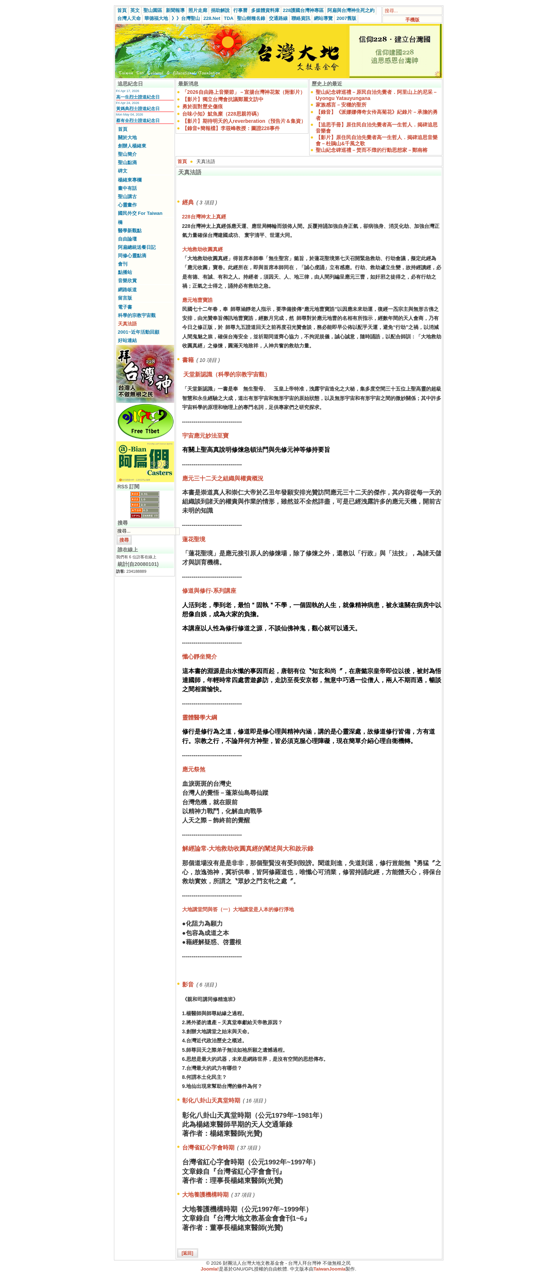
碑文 (122, 171)
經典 (188, 202)
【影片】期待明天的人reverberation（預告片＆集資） (244, 121)
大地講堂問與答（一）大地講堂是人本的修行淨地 (238, 909)
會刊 (122, 264)
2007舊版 (346, 18)
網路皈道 (127, 289)
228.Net (212, 18)
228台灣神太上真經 (204, 217)
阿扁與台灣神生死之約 (350, 10)
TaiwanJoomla (330, 1269)
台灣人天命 (129, 18)
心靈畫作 (127, 205)
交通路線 (278, 18)
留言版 (125, 298)
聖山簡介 (127, 154)
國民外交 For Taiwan (140, 213)
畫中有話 (127, 188)
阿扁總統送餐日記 (137, 247)
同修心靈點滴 (132, 255)
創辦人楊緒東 (132, 146)
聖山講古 (127, 196)
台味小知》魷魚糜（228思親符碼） (222, 114)
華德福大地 (156, 18)
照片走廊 (197, 10)
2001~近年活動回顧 (139, 332)
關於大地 (127, 137)
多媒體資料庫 (265, 10)
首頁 (122, 10)
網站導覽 (323, 18)
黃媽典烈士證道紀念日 (138, 108)
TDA (229, 18)
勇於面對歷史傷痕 (202, 106)
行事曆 (240, 10)
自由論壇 (127, 239)
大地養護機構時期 (205, 1195)
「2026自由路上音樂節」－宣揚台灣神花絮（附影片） (243, 92)
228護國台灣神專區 (303, 10)
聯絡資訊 (300, 18)
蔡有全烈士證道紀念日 (138, 120)
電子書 (125, 307)
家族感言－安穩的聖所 (341, 105)
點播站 (125, 272)
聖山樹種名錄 (251, 18)
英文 (135, 10)
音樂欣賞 (127, 280)
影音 (188, 984)
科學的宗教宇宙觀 (137, 315)
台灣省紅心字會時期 (208, 1147)
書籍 (188, 360)
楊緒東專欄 (130, 180)
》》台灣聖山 (186, 18)
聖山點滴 (127, 162)
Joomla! (210, 1269)
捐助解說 (220, 10)
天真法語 (127, 323)
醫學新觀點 (130, 230)
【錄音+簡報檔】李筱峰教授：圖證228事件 (231, 128)
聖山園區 (152, 10)
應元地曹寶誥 (197, 300)
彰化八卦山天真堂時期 (211, 1100)
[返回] (187, 1253)
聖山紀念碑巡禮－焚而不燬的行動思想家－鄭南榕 (371, 150)
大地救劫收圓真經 (202, 249)
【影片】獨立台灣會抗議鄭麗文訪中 (222, 99)
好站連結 (127, 340)
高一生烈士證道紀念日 (138, 97)
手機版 (412, 19)
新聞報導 (175, 10)
